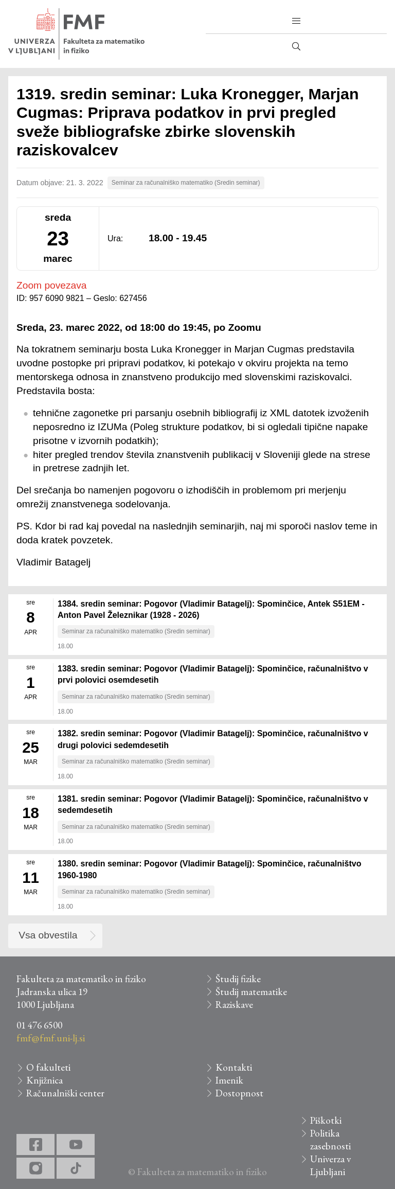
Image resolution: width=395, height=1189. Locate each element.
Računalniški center (65, 1093)
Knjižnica (44, 1080)
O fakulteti (48, 1067)
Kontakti (234, 1067)
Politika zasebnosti (330, 1139)
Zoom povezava (51, 285)
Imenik (229, 1080)
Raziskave (234, 1004)
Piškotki (326, 1120)
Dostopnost (239, 1093)
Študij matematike (251, 991)
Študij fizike (238, 978)
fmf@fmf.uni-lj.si (50, 1038)
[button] (296, 21)
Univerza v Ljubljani (330, 1165)
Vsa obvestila (48, 935)
